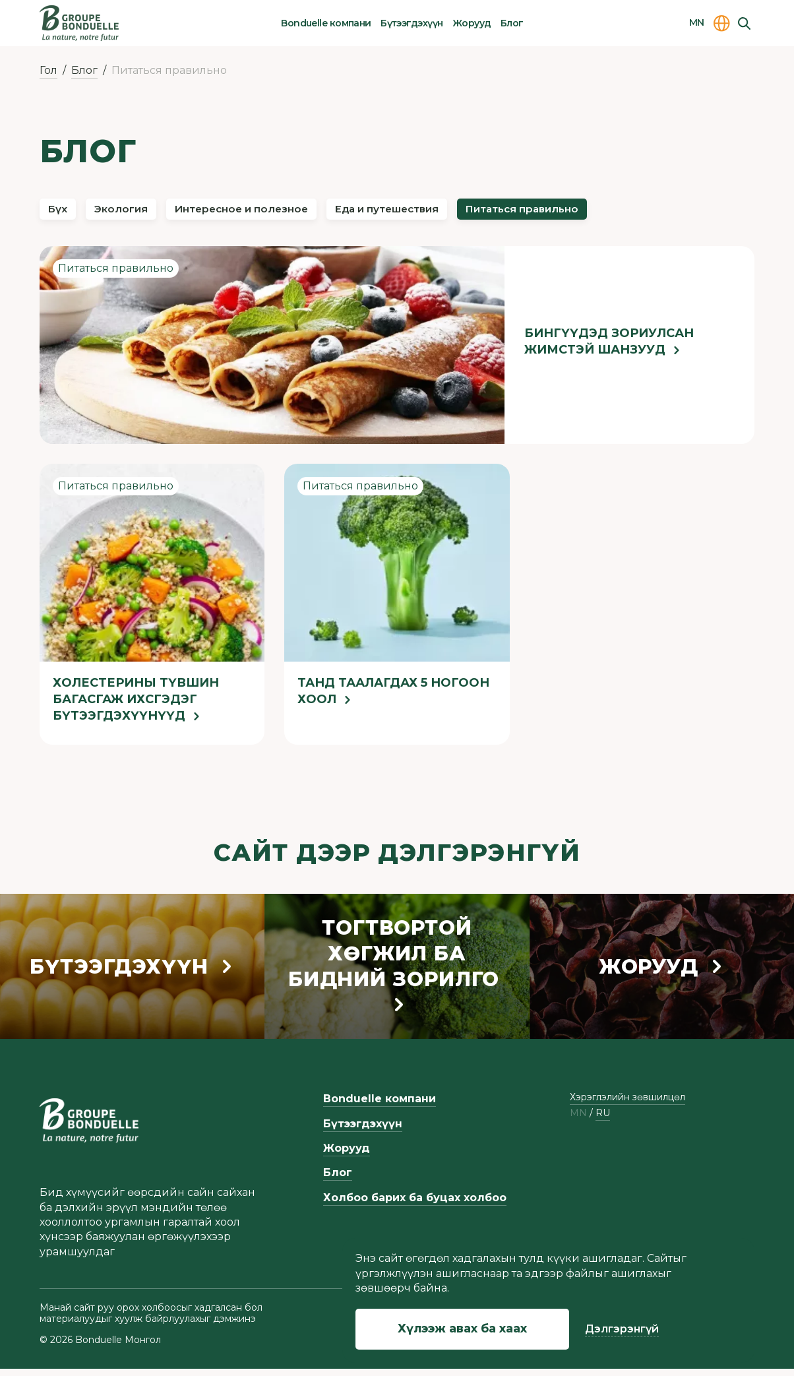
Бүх (64, 212)
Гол (48, 70)
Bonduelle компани (326, 23)
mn (578, 1121)
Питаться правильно (641, 212)
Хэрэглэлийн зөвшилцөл (627, 1105)
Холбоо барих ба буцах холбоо (414, 1205)
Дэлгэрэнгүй (622, 1329)
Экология (143, 212)
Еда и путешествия (471, 212)
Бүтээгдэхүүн (412, 23)
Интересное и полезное (291, 212)
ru (603, 1121)
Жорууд (471, 23)
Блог (512, 23)
